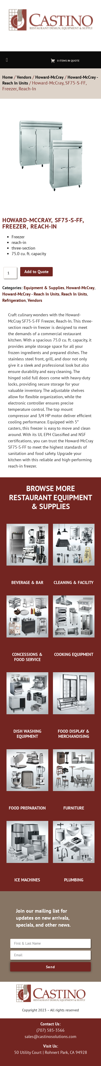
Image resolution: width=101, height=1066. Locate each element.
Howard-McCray (49, 77)
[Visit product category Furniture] (74, 777)
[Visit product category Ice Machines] (27, 849)
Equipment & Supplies (44, 287)
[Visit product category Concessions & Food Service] (27, 625)
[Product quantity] (10, 273)
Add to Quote (36, 271)
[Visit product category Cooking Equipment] (74, 623)
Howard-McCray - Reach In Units (30, 294)
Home (7, 77)
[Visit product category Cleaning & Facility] (74, 551)
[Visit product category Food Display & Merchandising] (74, 702)
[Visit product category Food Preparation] (27, 777)
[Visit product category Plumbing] (74, 849)
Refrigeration (14, 300)
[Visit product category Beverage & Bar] (27, 551)
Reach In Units (74, 294)
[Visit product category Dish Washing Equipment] (27, 702)
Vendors (24, 77)
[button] (7, 60)
